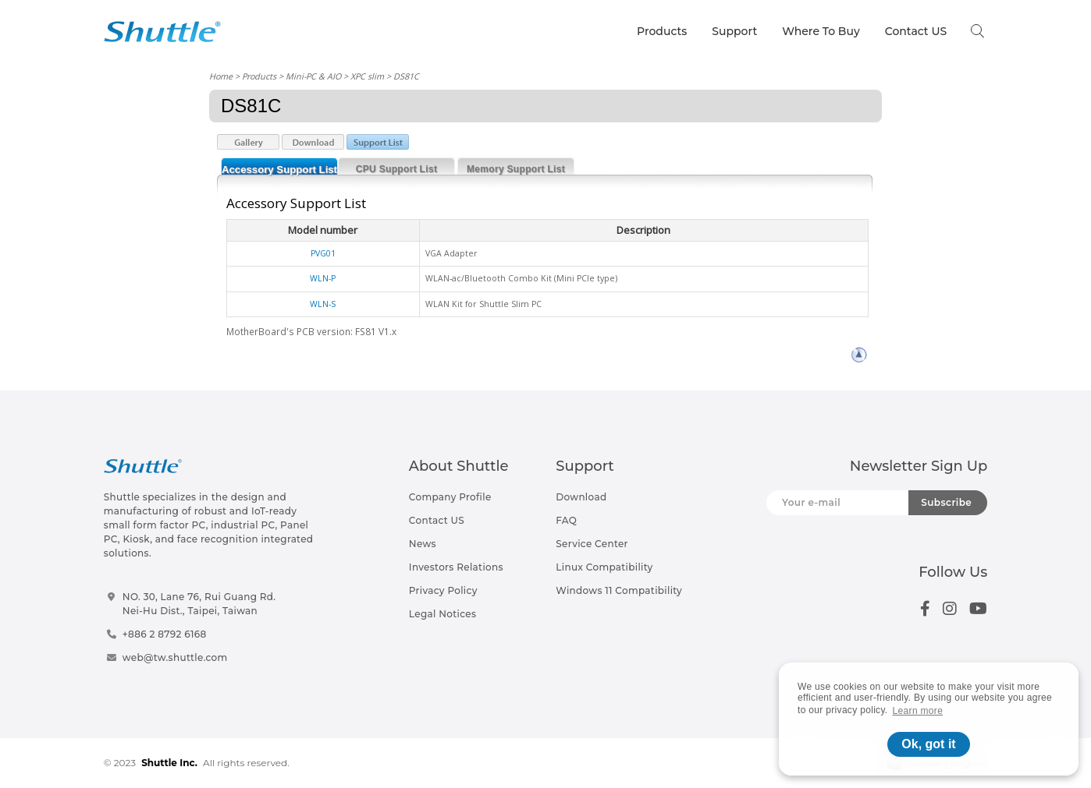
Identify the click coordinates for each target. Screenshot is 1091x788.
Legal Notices (442, 614)
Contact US (916, 31)
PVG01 (323, 253)
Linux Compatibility (604, 567)
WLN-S (323, 304)
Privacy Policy (443, 590)
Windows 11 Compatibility (619, 590)
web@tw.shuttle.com (175, 657)
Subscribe (946, 502)
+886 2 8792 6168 (165, 634)
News (422, 543)
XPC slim (367, 76)
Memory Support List (516, 169)
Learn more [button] (918, 710)
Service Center (592, 543)
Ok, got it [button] (928, 744)
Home (221, 76)
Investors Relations (456, 567)
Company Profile (450, 497)
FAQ (566, 520)
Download (581, 497)
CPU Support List (396, 169)
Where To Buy (821, 31)
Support (734, 31)
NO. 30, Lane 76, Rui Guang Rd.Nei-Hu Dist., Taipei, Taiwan (199, 604)
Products (662, 31)
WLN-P (323, 278)
